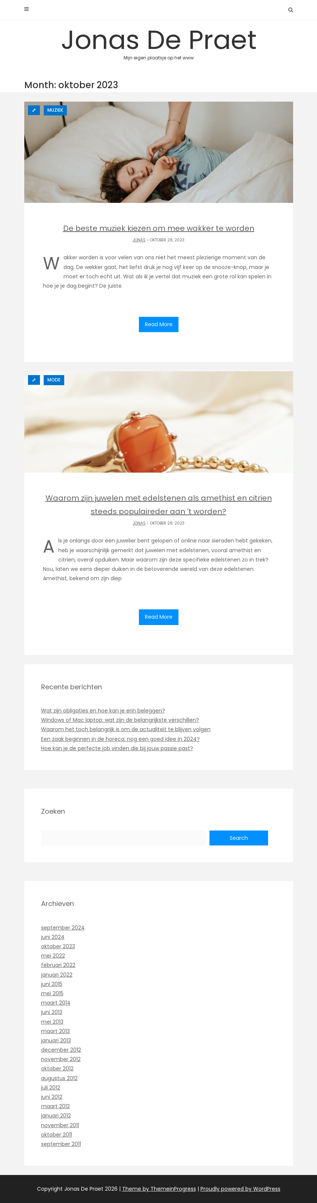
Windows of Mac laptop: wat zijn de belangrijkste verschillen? (120, 720)
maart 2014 (56, 1002)
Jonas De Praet (158, 41)
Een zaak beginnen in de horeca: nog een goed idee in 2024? (120, 739)
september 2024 (63, 927)
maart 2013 (55, 1031)
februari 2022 (58, 965)
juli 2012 (50, 1087)
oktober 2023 (58, 946)
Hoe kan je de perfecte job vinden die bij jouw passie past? (117, 748)
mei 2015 (52, 993)
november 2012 (61, 1059)
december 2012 (61, 1050)
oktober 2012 (57, 1068)
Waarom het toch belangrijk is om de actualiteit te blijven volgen (126, 729)
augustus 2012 (59, 1078)
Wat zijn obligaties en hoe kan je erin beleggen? (103, 710)
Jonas (139, 240)
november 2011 (60, 1125)
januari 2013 (56, 1040)
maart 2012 (55, 1106)
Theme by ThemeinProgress (159, 1189)
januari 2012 (56, 1115)
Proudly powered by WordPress (240, 1189)
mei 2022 (53, 955)
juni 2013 (51, 1012)
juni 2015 (51, 984)
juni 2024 (53, 937)
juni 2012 (51, 1097)
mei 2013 (52, 1022)
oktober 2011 (56, 1134)
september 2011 (61, 1144)
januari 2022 (56, 974)
